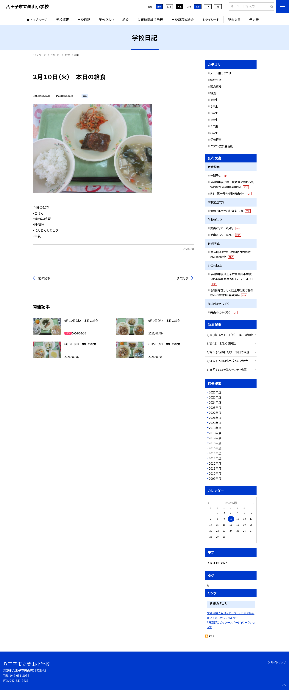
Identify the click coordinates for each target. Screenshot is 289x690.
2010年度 (215, 473)
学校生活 (215, 80)
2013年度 (215, 458)
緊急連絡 (215, 86)
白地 (169, 6)
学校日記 (83, 19)
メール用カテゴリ (220, 73)
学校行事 (215, 139)
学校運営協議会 (182, 19)
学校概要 (62, 19)
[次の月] (253, 502)
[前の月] (208, 502)
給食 (125, 19)
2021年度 (215, 417)
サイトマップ (278, 662)
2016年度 (215, 443)
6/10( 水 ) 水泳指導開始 (221, 343)
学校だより (106, 19)
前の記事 (44, 278)
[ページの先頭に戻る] (284, 685)
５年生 (214, 126)
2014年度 (215, 453)
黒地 (179, 6)
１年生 (214, 100)
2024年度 (215, 402)
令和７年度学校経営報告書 (230, 211)
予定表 (254, 19)
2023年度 (215, 407)
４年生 (214, 120)
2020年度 (215, 422)
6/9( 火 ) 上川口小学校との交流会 (227, 361)
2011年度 (215, 468)
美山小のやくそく (224, 312)
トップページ (38, 19)
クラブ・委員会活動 (221, 146)
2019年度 (215, 427)
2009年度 (215, 478)
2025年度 (215, 397)
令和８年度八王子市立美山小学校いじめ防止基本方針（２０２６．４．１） (231, 279)
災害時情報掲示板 (150, 19)
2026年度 (215, 392)
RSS (211, 636)
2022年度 (215, 412)
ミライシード (210, 19)
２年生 (214, 106)
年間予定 (219, 175)
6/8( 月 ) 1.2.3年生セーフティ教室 (227, 369)
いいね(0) (188, 249)
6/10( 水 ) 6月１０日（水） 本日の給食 (230, 335)
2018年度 (215, 433)
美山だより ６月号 (225, 228)
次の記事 (182, 278)
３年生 (214, 113)
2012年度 (215, 463)
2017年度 (215, 438)
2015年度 (215, 448)
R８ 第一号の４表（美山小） (231, 193)
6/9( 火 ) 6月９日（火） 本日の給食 (228, 352)
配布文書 (234, 19)
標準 (198, 6)
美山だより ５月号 (225, 235)
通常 (159, 6)
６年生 (214, 133)
